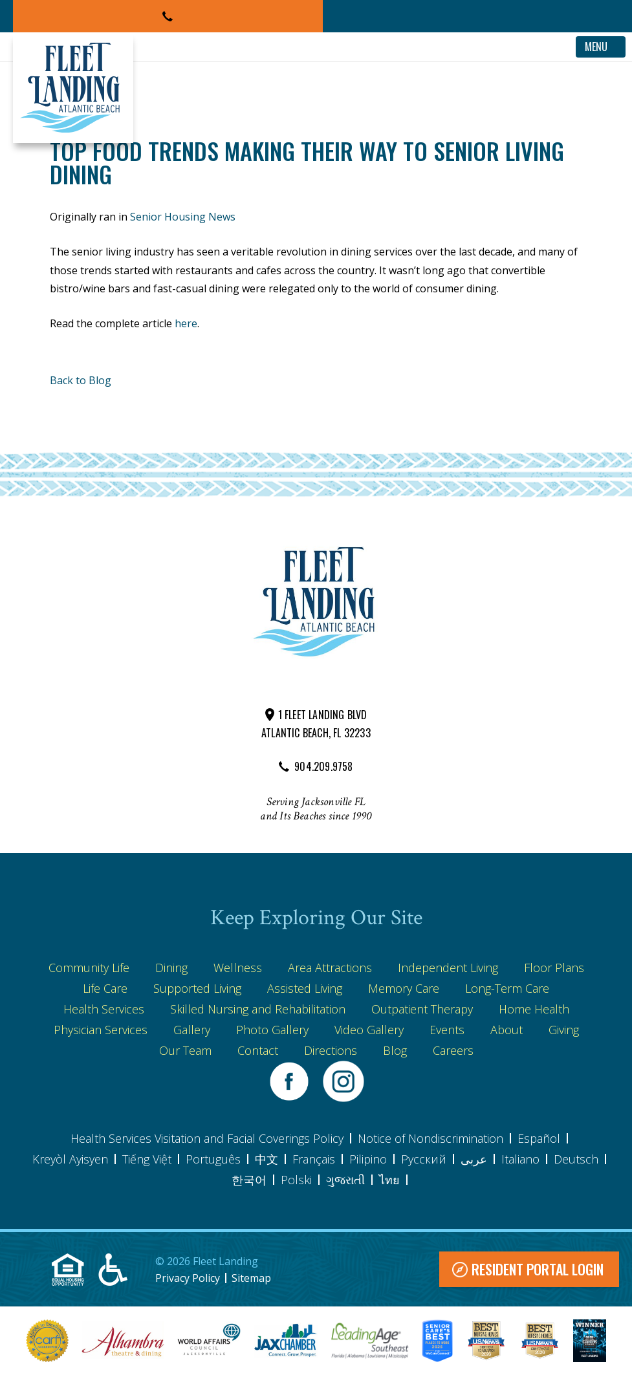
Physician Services (100, 1029)
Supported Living (197, 988)
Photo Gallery (272, 1029)
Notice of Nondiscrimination (430, 1138)
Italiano (520, 1159)
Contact (257, 1050)
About (506, 1029)
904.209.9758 (323, 766)
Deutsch (576, 1159)
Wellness (237, 967)
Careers (453, 1050)
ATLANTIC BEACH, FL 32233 (316, 733)
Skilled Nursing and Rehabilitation (257, 1009)
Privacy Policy (187, 1278)
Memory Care (403, 988)
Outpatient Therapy (422, 1009)
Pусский (423, 1159)
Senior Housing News (182, 217)
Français (313, 1159)
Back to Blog (80, 380)
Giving (564, 1029)
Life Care (105, 988)
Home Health (534, 1009)
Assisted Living (304, 988)
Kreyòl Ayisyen (70, 1159)
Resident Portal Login (538, 1269)
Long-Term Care (507, 988)
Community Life (89, 967)
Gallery (191, 1029)
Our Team (185, 1050)
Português (213, 1159)
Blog (395, 1050)
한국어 (249, 1180)
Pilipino (368, 1159)
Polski (296, 1180)
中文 (266, 1159)
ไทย (389, 1180)
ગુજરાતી (345, 1180)
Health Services (103, 1009)
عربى (474, 1159)
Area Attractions (330, 967)
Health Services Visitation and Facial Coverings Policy (207, 1138)
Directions (330, 1050)
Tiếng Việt (146, 1159)
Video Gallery (369, 1029)
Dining (171, 967)
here (186, 323)
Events (447, 1029)
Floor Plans (554, 967)
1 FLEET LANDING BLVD (322, 714)
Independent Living (448, 967)
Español (539, 1138)
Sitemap (251, 1278)
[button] (168, 16)
